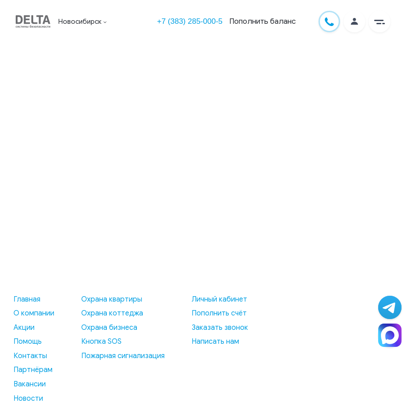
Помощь (27, 341)
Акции (24, 327)
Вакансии (29, 384)
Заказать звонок (220, 327)
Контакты (30, 355)
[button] (379, 21)
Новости (28, 398)
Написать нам (215, 341)
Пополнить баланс (262, 21)
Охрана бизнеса (109, 327)
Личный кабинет (219, 299)
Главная (26, 299)
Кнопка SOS (101, 341)
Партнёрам (32, 369)
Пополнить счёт (219, 313)
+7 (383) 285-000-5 (190, 21)
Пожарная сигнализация (123, 355)
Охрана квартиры (111, 299)
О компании (33, 313)
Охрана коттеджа (112, 313)
